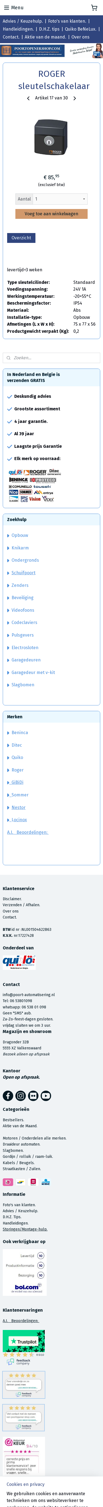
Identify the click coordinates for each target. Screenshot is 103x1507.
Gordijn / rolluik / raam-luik (27, 1156)
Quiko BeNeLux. (80, 29)
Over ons (80, 37)
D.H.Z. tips (49, 29)
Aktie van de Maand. (20, 1126)
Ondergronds (23, 560)
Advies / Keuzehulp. (23, 21)
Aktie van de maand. (45, 37)
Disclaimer (12, 899)
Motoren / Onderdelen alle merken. (34, 1138)
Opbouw (17, 535)
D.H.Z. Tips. (12, 1217)
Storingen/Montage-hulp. (25, 1229)
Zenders (18, 585)
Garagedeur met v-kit (31, 672)
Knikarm (18, 548)
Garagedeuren (24, 660)
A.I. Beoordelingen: (28, 832)
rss (86, 1497)
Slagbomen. (13, 1150)
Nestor (19, 807)
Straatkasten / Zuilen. (22, 1169)
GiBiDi (15, 782)
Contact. (11, 37)
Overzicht (21, 237)
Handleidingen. (18, 29)
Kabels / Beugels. (19, 1163)
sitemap (76, 1497)
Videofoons (20, 610)
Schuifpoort (23, 572)
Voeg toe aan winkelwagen (51, 213)
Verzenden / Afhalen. (21, 905)
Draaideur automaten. (21, 1144)
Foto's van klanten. (67, 21)
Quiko (17, 757)
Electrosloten (22, 647)
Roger (18, 770)
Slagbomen (23, 684)
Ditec (17, 745)
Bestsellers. (13, 1120)
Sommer (20, 794)
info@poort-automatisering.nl (29, 995)
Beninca (20, 732)
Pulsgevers (20, 635)
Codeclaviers (22, 622)
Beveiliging (20, 597)
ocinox (20, 819)
